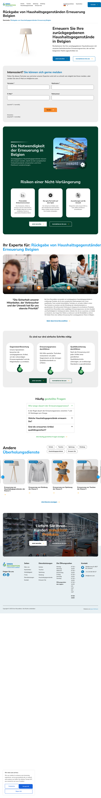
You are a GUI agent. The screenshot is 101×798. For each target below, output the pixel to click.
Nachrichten (79, 4)
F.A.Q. (26, 577)
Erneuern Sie (38, 5)
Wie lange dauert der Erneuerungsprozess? (48, 407)
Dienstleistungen (29, 579)
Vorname (28, 85)
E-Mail (28, 96)
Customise (11, 786)
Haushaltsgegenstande (26, 5)
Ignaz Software (94, 611)
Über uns (27, 569)
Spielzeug (35, 4)
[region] (19, 783)
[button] (50, 407)
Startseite (6, 20)
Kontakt (26, 582)
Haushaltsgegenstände (56, 452)
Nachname (73, 85)
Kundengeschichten (69, 4)
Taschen (28, 4)
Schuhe (22, 4)
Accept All (19, 791)
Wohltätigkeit (28, 574)
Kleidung (42, 4)
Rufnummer (73, 96)
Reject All (25, 786)
